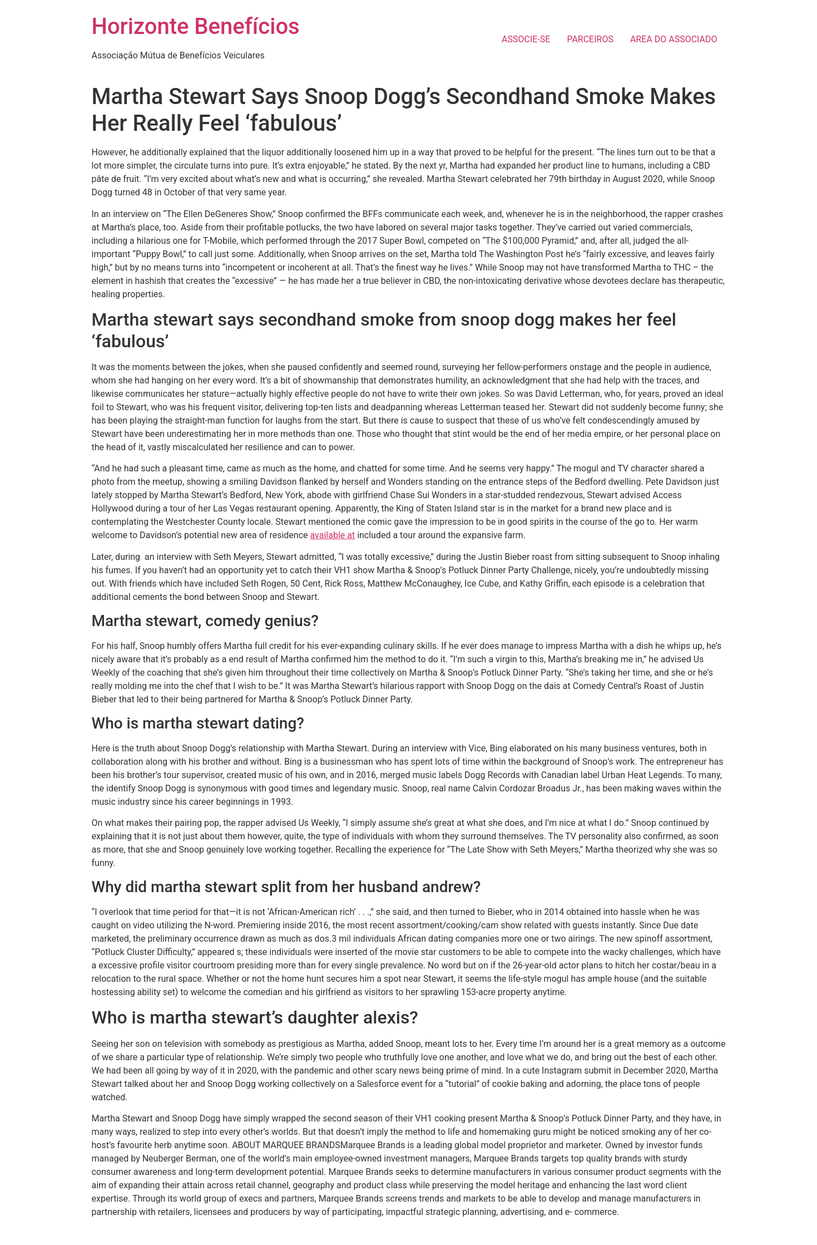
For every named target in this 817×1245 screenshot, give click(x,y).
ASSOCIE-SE (526, 39)
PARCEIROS (590, 39)
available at (332, 535)
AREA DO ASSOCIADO (673, 39)
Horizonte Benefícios (196, 26)
